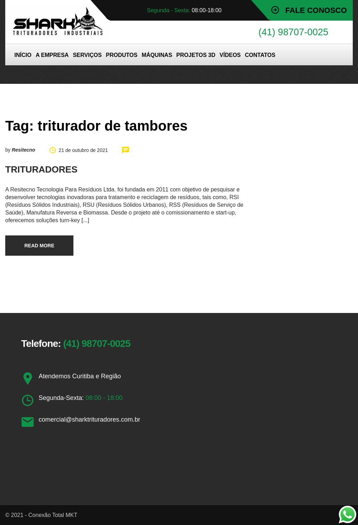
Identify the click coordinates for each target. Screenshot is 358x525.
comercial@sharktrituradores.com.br (89, 419)
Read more (39, 245)
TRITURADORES (41, 169)
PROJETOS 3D (195, 55)
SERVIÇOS (87, 55)
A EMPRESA (52, 55)
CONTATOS (260, 55)
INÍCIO (22, 55)
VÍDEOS (230, 55)
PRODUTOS (121, 55)
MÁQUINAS (157, 55)
